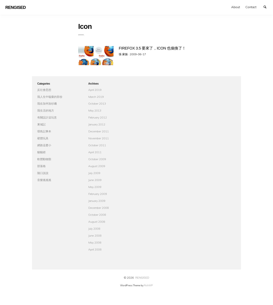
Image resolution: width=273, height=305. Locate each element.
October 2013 (97, 103)
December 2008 (98, 207)
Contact (250, 7)
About (235, 7)
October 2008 (97, 214)
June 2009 (95, 180)
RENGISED (142, 277)
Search (267, 6)
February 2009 (97, 194)
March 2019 (96, 96)
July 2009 (94, 173)
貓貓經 (41, 152)
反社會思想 (44, 90)
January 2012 (96, 124)
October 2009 (97, 159)
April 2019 (95, 90)
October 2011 (97, 145)
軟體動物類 (44, 159)
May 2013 (94, 110)
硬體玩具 (42, 138)
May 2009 (94, 187)
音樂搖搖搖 (44, 180)
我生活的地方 (45, 110)
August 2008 (96, 221)
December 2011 (98, 131)
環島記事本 (44, 131)
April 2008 (95, 249)
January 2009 (96, 201)
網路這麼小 (44, 145)
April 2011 (95, 152)
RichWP (148, 285)
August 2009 (96, 166)
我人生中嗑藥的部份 (49, 96)
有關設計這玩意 (47, 117)
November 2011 (98, 138)
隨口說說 (42, 173)
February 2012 (97, 117)
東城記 (41, 124)
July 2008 (94, 228)
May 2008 (94, 242)
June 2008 (95, 235)
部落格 (41, 166)
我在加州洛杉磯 (47, 103)
